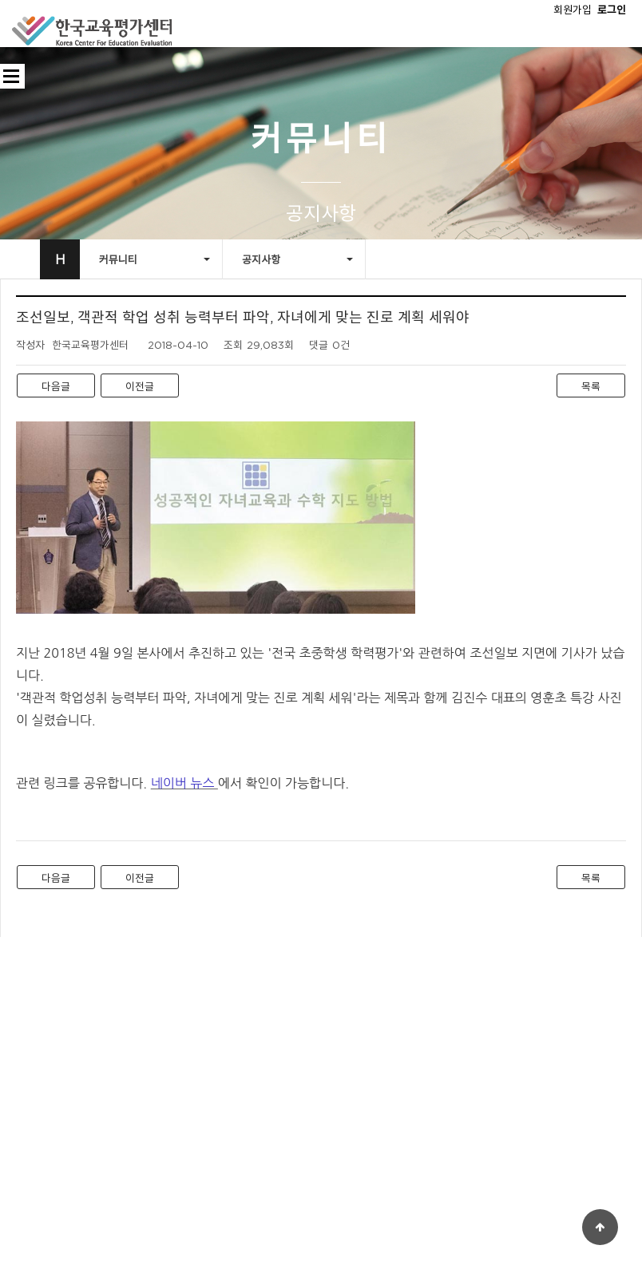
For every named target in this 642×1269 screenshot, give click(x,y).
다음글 (56, 386)
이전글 (139, 386)
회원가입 (572, 9)
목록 (590, 386)
